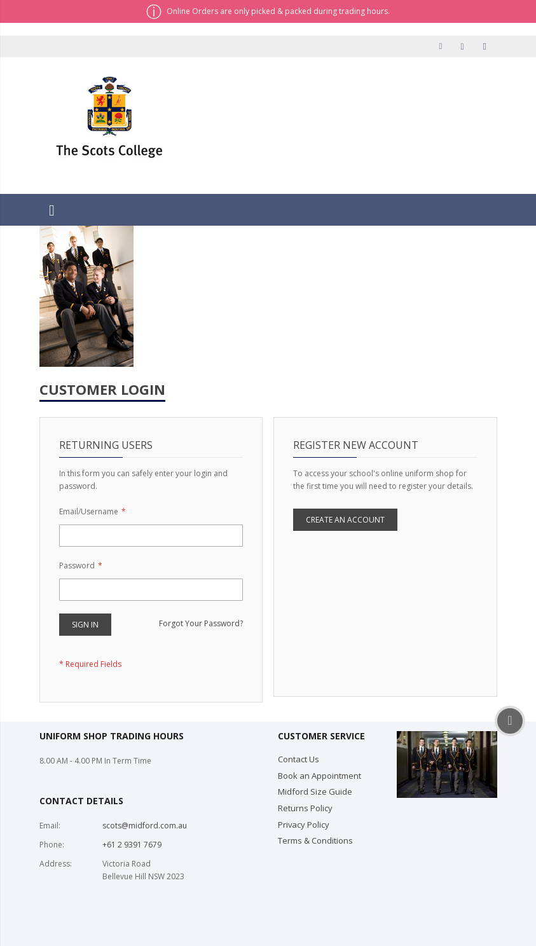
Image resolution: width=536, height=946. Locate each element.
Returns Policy (305, 808)
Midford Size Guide (315, 791)
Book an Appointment (319, 775)
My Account (443, 46)
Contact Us (298, 759)
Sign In (486, 46)
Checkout (465, 46)
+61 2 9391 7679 (131, 844)
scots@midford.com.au (144, 825)
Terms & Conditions (315, 840)
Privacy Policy (303, 824)
